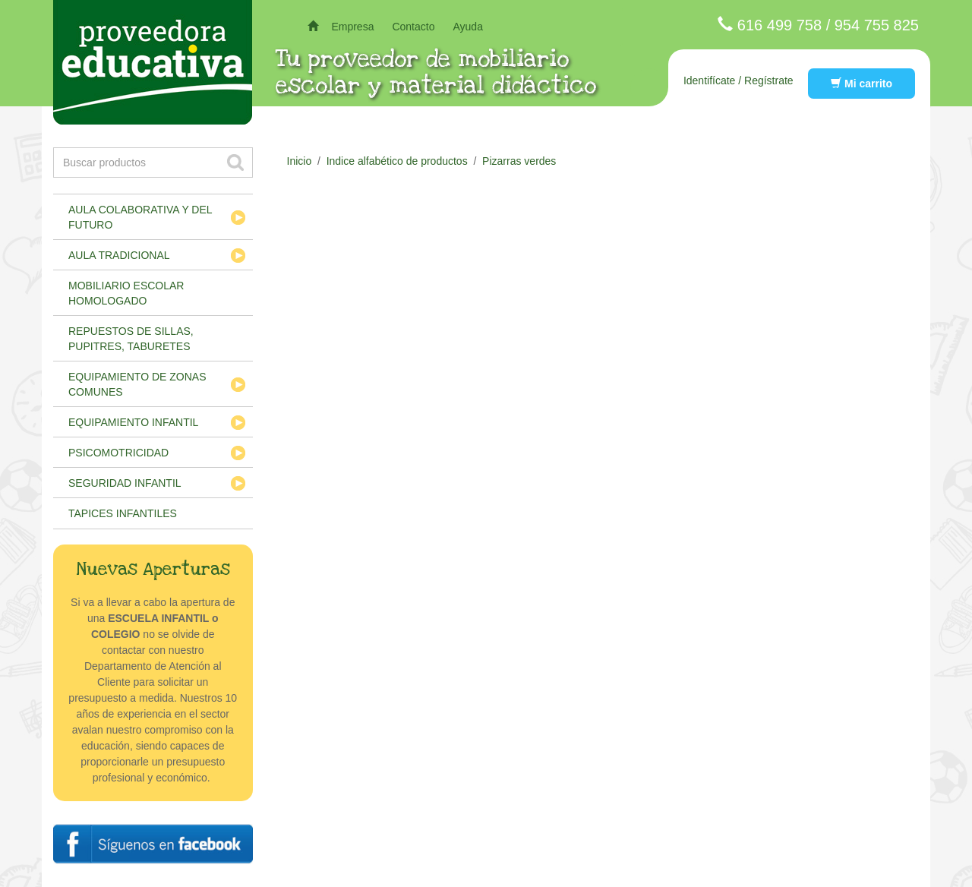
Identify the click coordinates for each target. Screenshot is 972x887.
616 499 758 (779, 25)
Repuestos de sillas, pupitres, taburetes (131, 338)
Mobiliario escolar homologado (126, 293)
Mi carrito (861, 83)
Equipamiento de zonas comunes (137, 384)
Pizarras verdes (519, 161)
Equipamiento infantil (133, 422)
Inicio (299, 161)
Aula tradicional (119, 255)
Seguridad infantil (124, 483)
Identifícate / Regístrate (738, 80)
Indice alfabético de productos (397, 161)
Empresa (352, 27)
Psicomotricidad (118, 453)
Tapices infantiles (122, 513)
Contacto (413, 27)
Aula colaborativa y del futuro (140, 217)
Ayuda (467, 27)
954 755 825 (877, 25)
